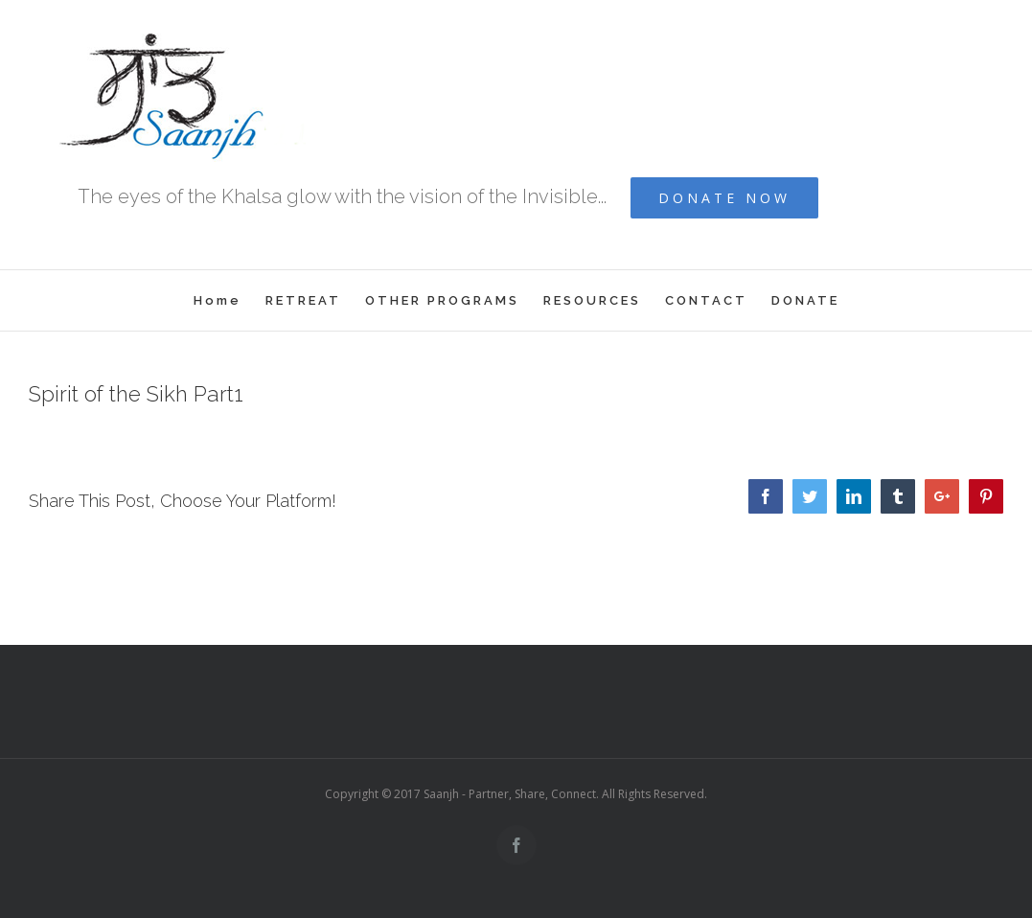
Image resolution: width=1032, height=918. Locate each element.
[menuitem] (229, 300)
